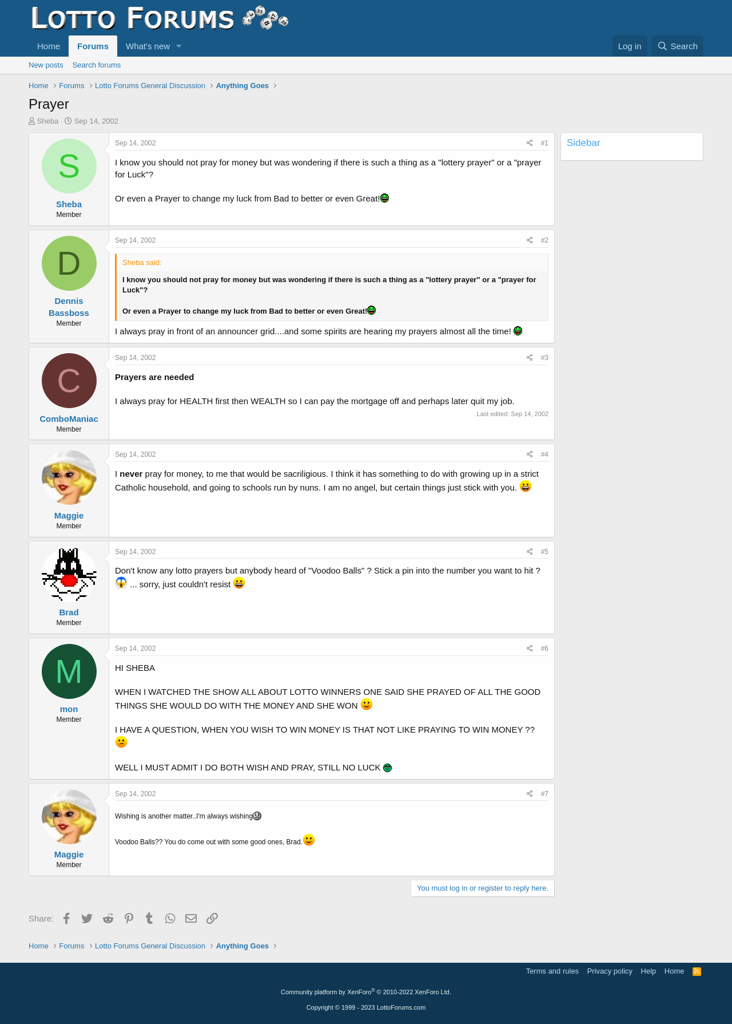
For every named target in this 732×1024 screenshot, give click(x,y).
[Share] (530, 143)
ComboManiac (68, 419)
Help (649, 971)
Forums (93, 46)
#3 (544, 358)
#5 (544, 552)
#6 (544, 649)
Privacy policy (609, 971)
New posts (46, 65)
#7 (544, 794)
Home (48, 46)
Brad (68, 612)
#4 (544, 454)
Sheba (48, 121)
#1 (544, 143)
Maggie (69, 515)
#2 (544, 240)
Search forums (97, 65)
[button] (179, 46)
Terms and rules (552, 971)
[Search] (677, 46)
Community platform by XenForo (366, 992)
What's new (148, 46)
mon (69, 709)
